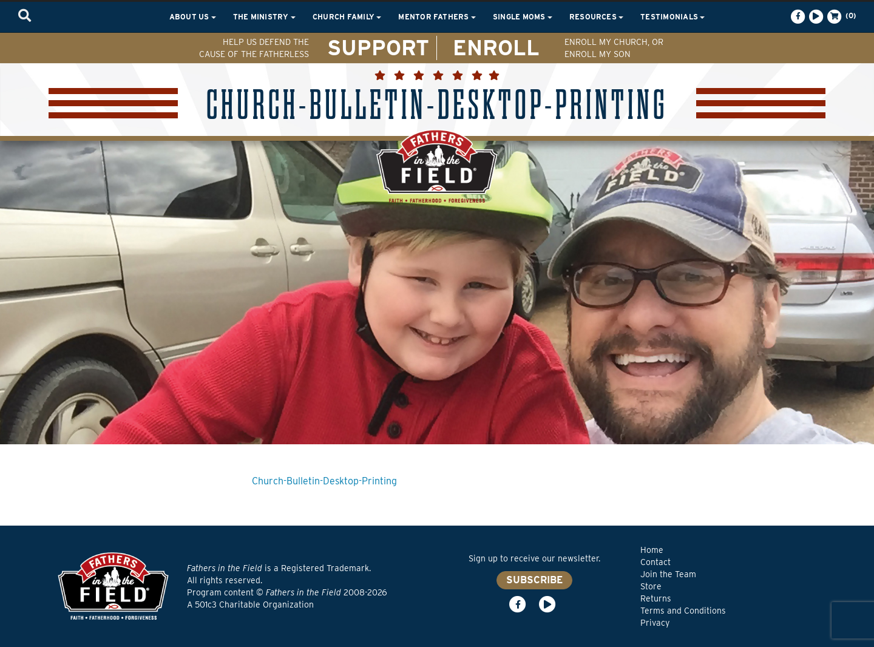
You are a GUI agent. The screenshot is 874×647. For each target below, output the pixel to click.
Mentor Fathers (437, 16)
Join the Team (668, 574)
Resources (596, 16)
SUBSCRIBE (534, 580)
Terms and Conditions (683, 610)
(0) (840, 16)
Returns (655, 598)
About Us (192, 16)
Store (651, 586)
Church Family (347, 16)
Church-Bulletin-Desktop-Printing (324, 481)
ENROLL (496, 47)
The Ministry (264, 16)
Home (651, 550)
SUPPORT (378, 47)
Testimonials (672, 16)
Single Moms (522, 16)
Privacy (654, 623)
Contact (655, 562)
